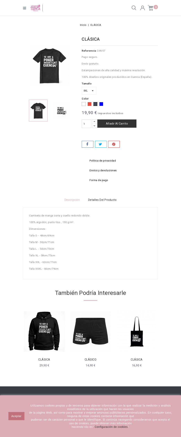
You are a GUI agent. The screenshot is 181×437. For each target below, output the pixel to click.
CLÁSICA (44, 359)
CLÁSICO (91, 359)
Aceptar (16, 416)
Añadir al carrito (117, 123)
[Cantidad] (86, 123)
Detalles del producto (103, 199)
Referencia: (89, 50)
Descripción (71, 199)
